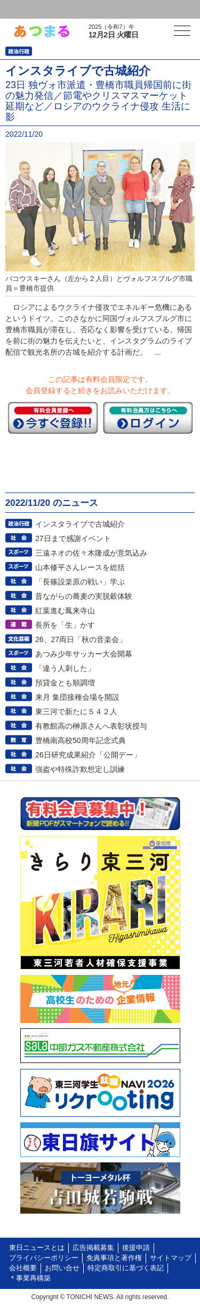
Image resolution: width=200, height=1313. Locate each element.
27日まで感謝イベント (73, 538)
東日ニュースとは (37, 1248)
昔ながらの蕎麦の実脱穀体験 (83, 596)
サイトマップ (170, 1258)
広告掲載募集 (93, 1248)
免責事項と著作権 (114, 1258)
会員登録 (82, 9)
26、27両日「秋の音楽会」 (80, 639)
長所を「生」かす (65, 625)
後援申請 (136, 1248)
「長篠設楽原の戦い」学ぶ (80, 581)
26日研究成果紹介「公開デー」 (88, 755)
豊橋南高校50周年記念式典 (80, 740)
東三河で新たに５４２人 (76, 711)
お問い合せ (62, 1268)
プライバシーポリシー (43, 1258)
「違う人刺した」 (65, 668)
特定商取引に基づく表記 (125, 1268)
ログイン (30, 9)
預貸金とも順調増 (65, 682)
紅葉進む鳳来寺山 (65, 610)
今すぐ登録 (53, 418)
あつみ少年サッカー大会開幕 (83, 654)
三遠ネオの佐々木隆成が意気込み (91, 553)
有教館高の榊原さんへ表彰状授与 (91, 726)
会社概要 (23, 1268)
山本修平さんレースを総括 (80, 567)
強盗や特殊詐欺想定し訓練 (80, 769)
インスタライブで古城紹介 (80, 524)
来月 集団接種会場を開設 (77, 697)
